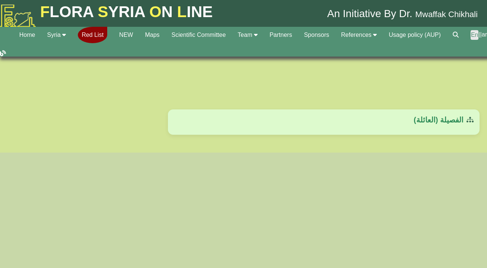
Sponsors (316, 35)
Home (27, 35)
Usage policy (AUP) (415, 35)
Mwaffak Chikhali (438, 13)
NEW (126, 35)
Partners (281, 35)
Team (248, 35)
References (359, 35)
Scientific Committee (199, 35)
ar (484, 34)
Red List (93, 35)
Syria (56, 35)
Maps (152, 35)
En (474, 35)
